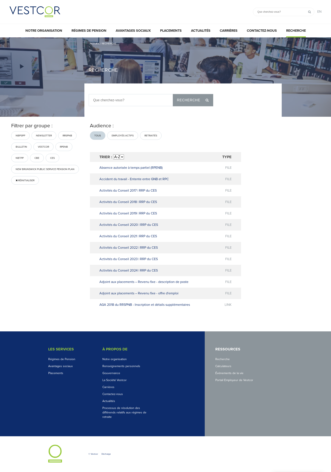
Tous (97, 135)
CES (52, 157)
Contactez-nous (262, 31)
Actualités (200, 31)
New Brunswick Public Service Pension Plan (45, 169)
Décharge (106, 454)
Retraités (150, 135)
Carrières (229, 31)
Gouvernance (111, 373)
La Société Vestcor (114, 380)
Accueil (94, 43)
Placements (171, 31)
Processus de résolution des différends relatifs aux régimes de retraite (124, 412)
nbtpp (20, 157)
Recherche (296, 31)
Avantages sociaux (133, 31)
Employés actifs (123, 135)
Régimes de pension (88, 31)
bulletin (21, 146)
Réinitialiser (25, 180)
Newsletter (44, 135)
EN (319, 12)
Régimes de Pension (61, 359)
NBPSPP (20, 135)
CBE (36, 157)
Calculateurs (223, 366)
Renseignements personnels (121, 366)
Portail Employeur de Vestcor (234, 380)
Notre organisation (43, 31)
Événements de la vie (229, 373)
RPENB (64, 146)
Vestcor (43, 146)
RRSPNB (67, 135)
